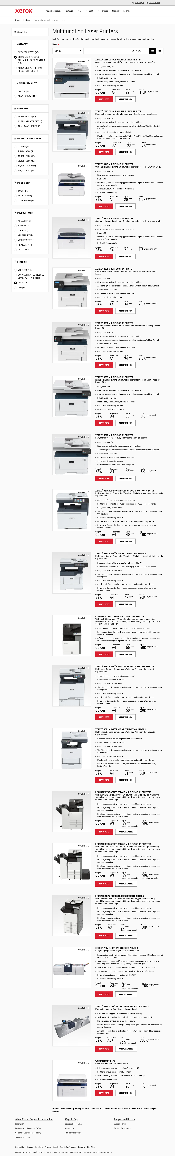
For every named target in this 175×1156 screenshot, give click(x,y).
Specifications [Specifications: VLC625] (125, 717)
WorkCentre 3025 (105, 1061)
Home (17, 20)
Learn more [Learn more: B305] (104, 423)
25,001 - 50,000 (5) (26, 161)
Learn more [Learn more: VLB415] (104, 604)
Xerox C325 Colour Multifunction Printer (118, 111)
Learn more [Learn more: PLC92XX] (104, 994)
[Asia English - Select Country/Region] (138, 3)
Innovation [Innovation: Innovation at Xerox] (19, 1124)
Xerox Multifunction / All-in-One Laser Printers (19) (31, 60)
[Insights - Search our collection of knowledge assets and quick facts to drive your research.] (126, 11)
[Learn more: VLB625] (71, 748)
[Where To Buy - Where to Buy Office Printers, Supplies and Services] (153, 3)
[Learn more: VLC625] (71, 686)
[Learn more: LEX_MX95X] (71, 915)
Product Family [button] (25, 212)
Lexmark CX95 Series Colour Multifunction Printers (123, 844)
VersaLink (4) (25, 235)
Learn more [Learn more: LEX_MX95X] (104, 936)
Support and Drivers (124, 1119)
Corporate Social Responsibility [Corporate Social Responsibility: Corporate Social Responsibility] (28, 1133)
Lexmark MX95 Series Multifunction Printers (119, 896)
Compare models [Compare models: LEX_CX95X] (126, 884)
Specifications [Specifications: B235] (125, 365)
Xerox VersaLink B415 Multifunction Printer (120, 553)
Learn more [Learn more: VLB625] (104, 780)
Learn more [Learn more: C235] (104, 99)
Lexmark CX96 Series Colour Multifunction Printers (123, 792)
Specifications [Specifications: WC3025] (125, 1093)
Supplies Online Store (73, 1124)
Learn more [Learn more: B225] (104, 311)
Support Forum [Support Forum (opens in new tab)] (120, 1124)
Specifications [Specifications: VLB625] (125, 780)
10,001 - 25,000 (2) (26, 156)
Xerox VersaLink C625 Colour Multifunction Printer (124, 666)
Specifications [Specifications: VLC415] (125, 541)
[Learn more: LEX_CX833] (71, 635)
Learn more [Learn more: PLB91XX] (104, 1049)
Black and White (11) (29, 96)
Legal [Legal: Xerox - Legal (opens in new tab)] (55, 1147)
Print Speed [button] (23, 182)
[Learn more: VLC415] (71, 510)
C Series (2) (23, 230)
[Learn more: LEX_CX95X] (71, 863)
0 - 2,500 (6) (23, 146)
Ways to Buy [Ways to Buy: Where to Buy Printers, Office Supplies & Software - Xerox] (71, 1119)
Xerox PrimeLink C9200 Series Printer (116, 948)
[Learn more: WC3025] (71, 1080)
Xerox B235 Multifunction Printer (114, 323)
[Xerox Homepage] (24, 11)
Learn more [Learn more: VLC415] (104, 541)
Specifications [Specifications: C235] (125, 99)
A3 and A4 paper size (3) (30, 121)
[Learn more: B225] (71, 288)
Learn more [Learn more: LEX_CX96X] (104, 832)
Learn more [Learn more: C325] (104, 152)
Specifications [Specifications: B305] (125, 423)
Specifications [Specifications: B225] (125, 311)
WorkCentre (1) (26, 240)
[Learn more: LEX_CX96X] (71, 811)
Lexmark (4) (24, 250)
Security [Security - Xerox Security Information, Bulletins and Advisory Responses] (81, 1147)
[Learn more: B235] (71, 342)
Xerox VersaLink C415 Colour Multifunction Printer (124, 490)
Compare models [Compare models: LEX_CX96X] (126, 832)
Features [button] (22, 262)
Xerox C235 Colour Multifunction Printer (118, 59)
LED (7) (21, 287)
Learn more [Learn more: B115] (104, 206)
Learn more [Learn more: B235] (104, 365)
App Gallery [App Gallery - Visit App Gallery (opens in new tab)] (69, 1128)
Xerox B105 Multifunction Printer (114, 218)
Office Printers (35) (28, 52)
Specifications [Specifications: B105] (125, 257)
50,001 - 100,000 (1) (27, 166)
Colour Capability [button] (27, 83)
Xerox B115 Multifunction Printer (114, 164)
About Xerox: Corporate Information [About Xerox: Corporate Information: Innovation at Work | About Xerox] (34, 1119)
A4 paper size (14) (27, 116)
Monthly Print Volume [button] (29, 138)
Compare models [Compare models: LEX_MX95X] (126, 936)
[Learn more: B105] (71, 238)
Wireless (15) (25, 270)
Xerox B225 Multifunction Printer (114, 268)
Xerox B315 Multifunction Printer (114, 435)
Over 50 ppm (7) (26, 200)
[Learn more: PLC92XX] (71, 967)
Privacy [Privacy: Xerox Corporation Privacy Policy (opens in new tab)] (48, 1147)
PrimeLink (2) (25, 244)
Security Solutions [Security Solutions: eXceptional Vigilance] (22, 1137)
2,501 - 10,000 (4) (26, 151)
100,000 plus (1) (26, 170)
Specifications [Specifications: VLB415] (125, 604)
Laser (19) (23, 283)
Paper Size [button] (22, 108)
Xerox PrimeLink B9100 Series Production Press (122, 1006)
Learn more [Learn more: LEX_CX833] (104, 654)
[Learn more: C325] (71, 130)
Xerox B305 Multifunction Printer (114, 377)
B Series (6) (23, 225)
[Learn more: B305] (71, 396)
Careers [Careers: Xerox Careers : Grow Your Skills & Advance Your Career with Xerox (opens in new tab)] (29, 1147)
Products (26, 20)
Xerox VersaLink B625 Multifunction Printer (120, 729)
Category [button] (22, 44)
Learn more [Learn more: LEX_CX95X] (104, 884)
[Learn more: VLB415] (71, 573)
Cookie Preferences (68, 1147)
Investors (39, 1147)
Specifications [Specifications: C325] (125, 152)
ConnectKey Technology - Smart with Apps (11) (31, 276)
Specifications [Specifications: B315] (125, 478)
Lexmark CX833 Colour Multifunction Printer (119, 616)
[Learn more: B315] (71, 454)
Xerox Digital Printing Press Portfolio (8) (30, 69)
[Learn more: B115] (71, 183)
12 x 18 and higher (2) (29, 126)
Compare (82, 61)
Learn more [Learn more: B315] (104, 478)
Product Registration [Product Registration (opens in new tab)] (122, 1128)
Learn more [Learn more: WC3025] (104, 1093)
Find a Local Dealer (73, 1133)
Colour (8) (23, 91)
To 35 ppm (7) (24, 191)
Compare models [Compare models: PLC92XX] (126, 994)
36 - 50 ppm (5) (25, 196)
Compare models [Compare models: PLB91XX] (126, 1049)
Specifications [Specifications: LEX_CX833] (125, 654)
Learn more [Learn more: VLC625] (104, 717)
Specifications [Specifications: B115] (125, 206)
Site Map (91, 1147)
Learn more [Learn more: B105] (104, 257)
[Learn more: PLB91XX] (71, 1025)
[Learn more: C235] (71, 79)
